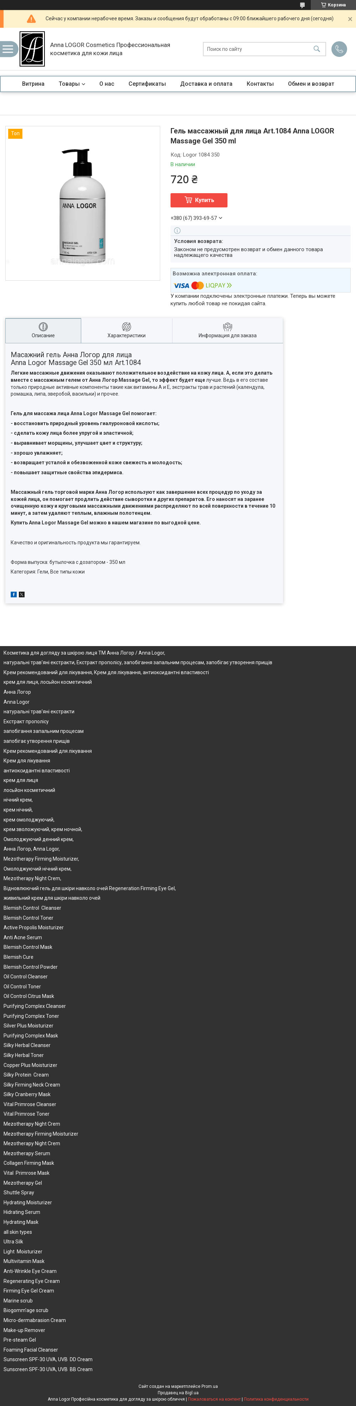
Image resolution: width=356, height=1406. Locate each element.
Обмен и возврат (311, 83)
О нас (106, 83)
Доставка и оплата (206, 83)
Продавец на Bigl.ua (178, 1392)
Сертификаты (147, 83)
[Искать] (316, 49)
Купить (204, 200)
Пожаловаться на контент (214, 1399)
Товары (69, 83)
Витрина (33, 83)
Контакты (260, 83)
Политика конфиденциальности (276, 1399)
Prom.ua (209, 1386)
